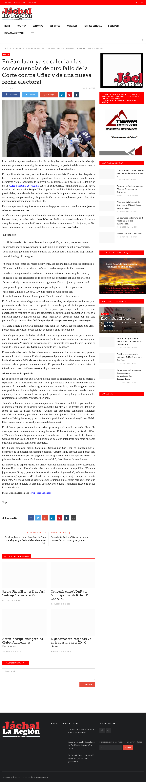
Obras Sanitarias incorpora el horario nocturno (81, 731)
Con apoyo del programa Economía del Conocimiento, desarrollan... (129, 374)
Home (8, 25)
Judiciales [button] (73, 25)
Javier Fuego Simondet (40, 493)
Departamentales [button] (15, 33)
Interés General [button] (94, 25)
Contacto (7, 2)
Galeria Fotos (19, 2)
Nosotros (32, 2)
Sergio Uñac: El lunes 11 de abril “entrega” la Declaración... (23, 593)
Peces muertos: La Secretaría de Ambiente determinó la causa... (81, 745)
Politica (11, 48)
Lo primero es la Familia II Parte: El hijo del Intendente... (130, 221)
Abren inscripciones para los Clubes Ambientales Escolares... (22, 642)
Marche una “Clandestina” (130, 234)
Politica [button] (22, 25)
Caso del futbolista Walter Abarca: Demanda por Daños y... (130, 189)
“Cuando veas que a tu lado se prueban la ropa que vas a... (130, 173)
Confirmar (87, 684)
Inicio (4, 48)
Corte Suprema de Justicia (24, 185)
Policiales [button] (114, 25)
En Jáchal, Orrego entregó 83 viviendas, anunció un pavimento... (81, 758)
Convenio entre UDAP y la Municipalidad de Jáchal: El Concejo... (70, 595)
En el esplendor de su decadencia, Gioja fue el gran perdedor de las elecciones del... (25, 540)
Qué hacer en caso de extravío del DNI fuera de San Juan (129, 357)
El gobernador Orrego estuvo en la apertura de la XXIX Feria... (71, 642)
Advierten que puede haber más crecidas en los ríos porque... (129, 341)
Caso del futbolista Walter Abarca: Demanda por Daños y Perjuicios (69, 539)
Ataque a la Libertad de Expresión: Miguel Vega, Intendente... (129, 205)
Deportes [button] (56, 25)
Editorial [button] (39, 25)
